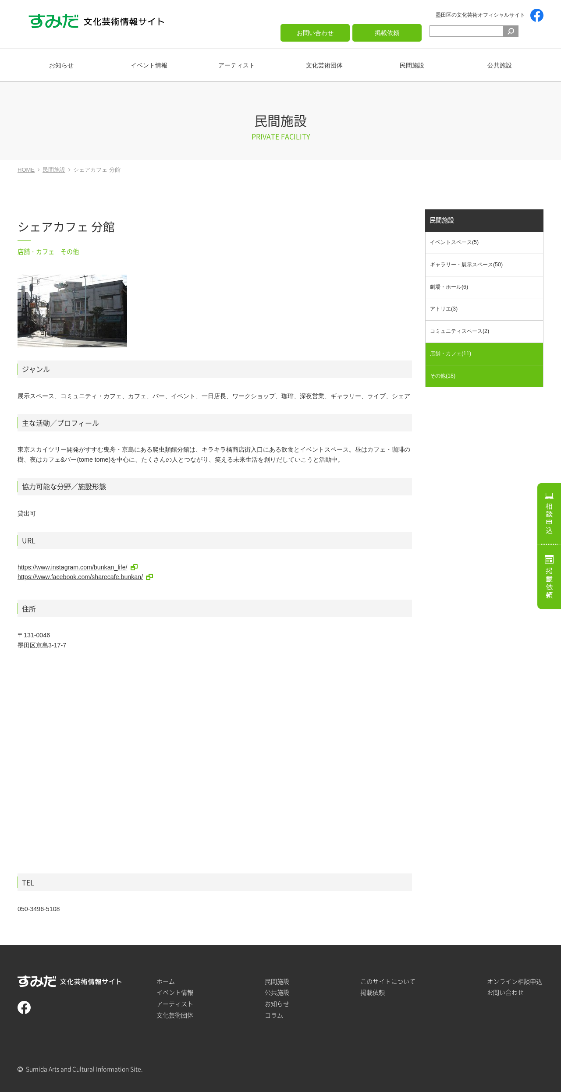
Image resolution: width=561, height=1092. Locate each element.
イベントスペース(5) (454, 243)
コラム (274, 1015)
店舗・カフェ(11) (450, 353)
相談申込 (549, 518)
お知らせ (61, 65)
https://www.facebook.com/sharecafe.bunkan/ (80, 576)
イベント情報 (149, 65)
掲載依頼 (387, 32)
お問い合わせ (315, 32)
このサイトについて (387, 981)
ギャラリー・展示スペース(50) (466, 265)
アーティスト (236, 65)
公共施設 (499, 65)
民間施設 (412, 65)
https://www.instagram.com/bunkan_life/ (73, 567)
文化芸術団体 (324, 65)
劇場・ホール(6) (449, 287)
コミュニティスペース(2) (459, 331)
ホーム (165, 981)
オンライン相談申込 (514, 981)
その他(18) (442, 376)
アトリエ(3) (444, 309)
